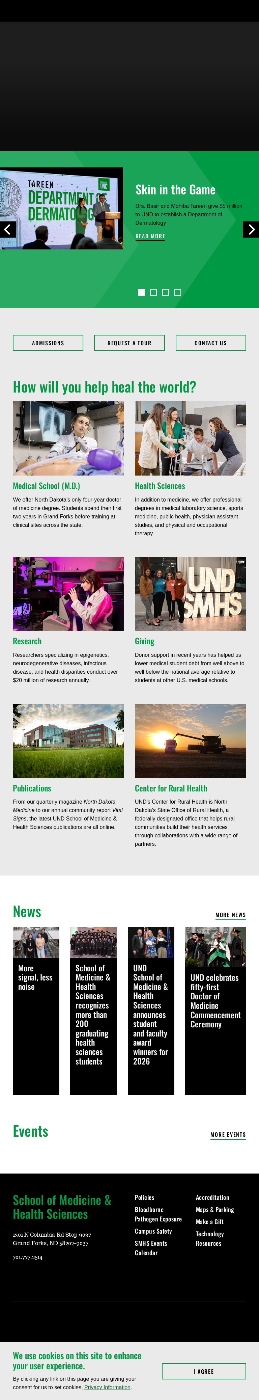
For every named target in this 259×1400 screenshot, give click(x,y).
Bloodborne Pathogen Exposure (158, 1214)
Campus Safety (153, 1231)
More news (230, 915)
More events (228, 1134)
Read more (151, 236)
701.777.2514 (27, 1257)
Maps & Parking (215, 1209)
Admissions (48, 343)
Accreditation (213, 1197)
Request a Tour (130, 343)
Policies (144, 1197)
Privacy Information (107, 1387)
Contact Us (211, 343)
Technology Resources (210, 1238)
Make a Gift (210, 1221)
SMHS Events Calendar (151, 1248)
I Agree (220, 1371)
